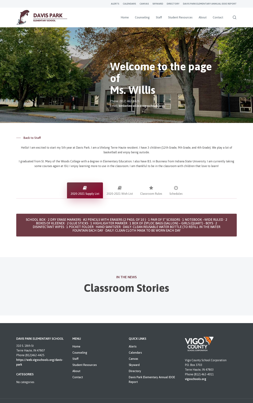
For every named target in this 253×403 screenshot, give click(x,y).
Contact (77, 377)
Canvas (133, 358)
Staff (75, 358)
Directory (135, 371)
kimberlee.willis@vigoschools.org (141, 105)
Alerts (133, 346)
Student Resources (84, 364)
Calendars (135, 352)
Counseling (79, 352)
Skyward (134, 364)
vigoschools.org (195, 379)
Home (76, 346)
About (76, 371)
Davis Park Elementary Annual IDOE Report (152, 379)
